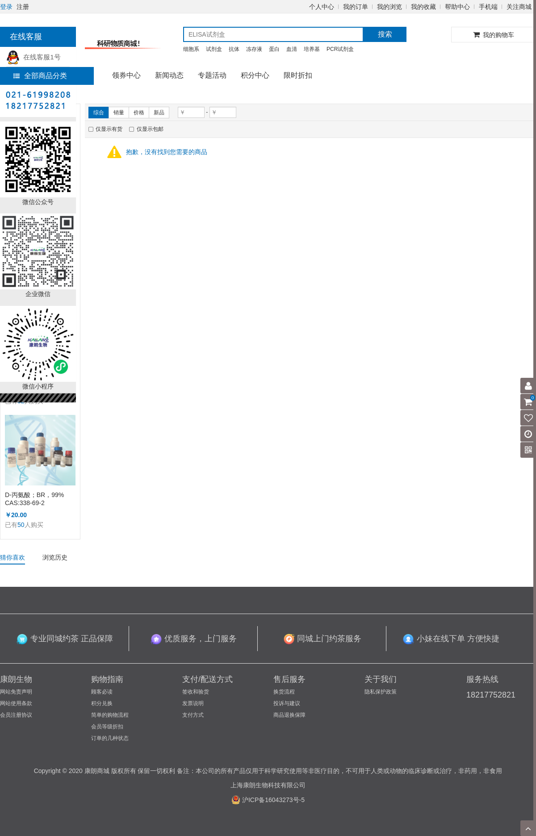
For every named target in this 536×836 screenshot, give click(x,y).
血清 (291, 49)
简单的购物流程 (110, 715)
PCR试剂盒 (340, 49)
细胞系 (191, 49)
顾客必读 (102, 692)
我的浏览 (389, 6)
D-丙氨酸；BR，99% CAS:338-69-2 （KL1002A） (34, 499)
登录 (6, 6)
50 (21, 524)
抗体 (234, 49)
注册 (23, 6)
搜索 (385, 34)
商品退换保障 (289, 715)
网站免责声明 (16, 692)
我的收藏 (423, 6)
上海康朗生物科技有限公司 (268, 785)
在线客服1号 (33, 57)
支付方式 (193, 715)
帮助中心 (457, 6)
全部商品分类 (40, 75)
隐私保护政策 (380, 692)
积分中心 (255, 75)
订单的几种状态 (110, 738)
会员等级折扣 (107, 726)
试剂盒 (214, 49)
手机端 (488, 6)
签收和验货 (195, 692)
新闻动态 (169, 75)
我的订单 (355, 6)
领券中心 (126, 75)
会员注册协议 (16, 715)
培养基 (312, 49)
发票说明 (193, 703)
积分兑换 (102, 703)
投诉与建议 (286, 703)
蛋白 (274, 49)
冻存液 (254, 49)
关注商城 (519, 6)
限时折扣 (298, 75)
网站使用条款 (16, 703)
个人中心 (321, 6)
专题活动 (212, 75)
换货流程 (284, 692)
